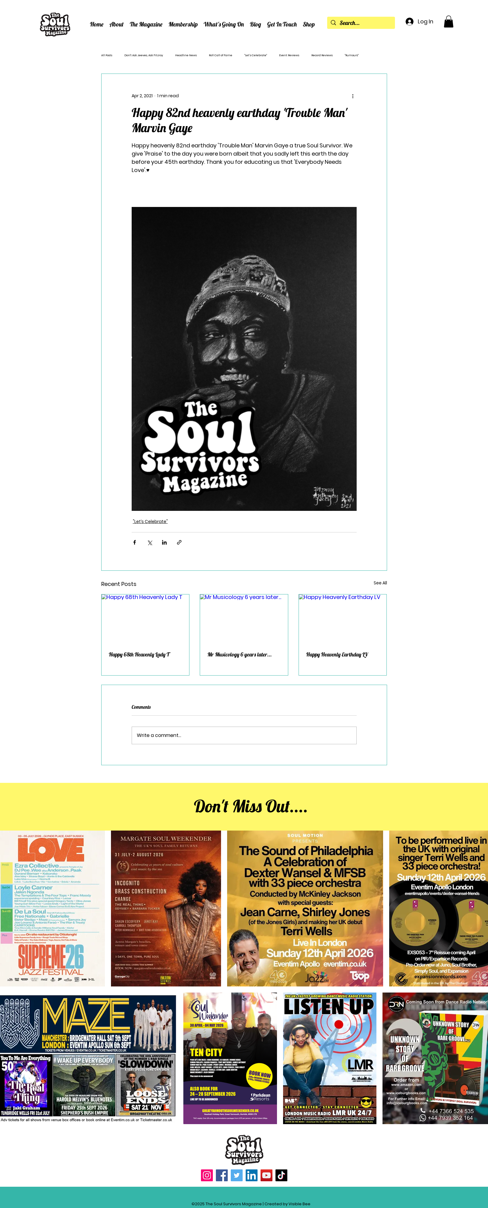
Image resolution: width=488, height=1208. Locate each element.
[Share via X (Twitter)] (149, 542)
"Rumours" (351, 55)
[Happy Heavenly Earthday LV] (343, 619)
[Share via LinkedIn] (164, 542)
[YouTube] (266, 1175)
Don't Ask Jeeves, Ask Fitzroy (143, 55)
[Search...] (361, 23)
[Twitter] (237, 1175)
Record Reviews (322, 55)
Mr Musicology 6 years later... (239, 654)
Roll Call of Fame (220, 55)
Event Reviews (289, 55)
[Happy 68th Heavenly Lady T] (145, 619)
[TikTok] (281, 1175)
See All (380, 583)
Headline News (186, 55)
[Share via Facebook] (134, 542)
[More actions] (353, 95)
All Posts (106, 55)
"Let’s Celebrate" (255, 55)
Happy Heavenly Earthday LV (337, 654)
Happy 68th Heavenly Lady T (139, 654)
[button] (116, 24)
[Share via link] (179, 542)
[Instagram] (207, 1175)
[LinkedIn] (252, 1175)
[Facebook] (222, 1175)
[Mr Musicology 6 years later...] (244, 619)
